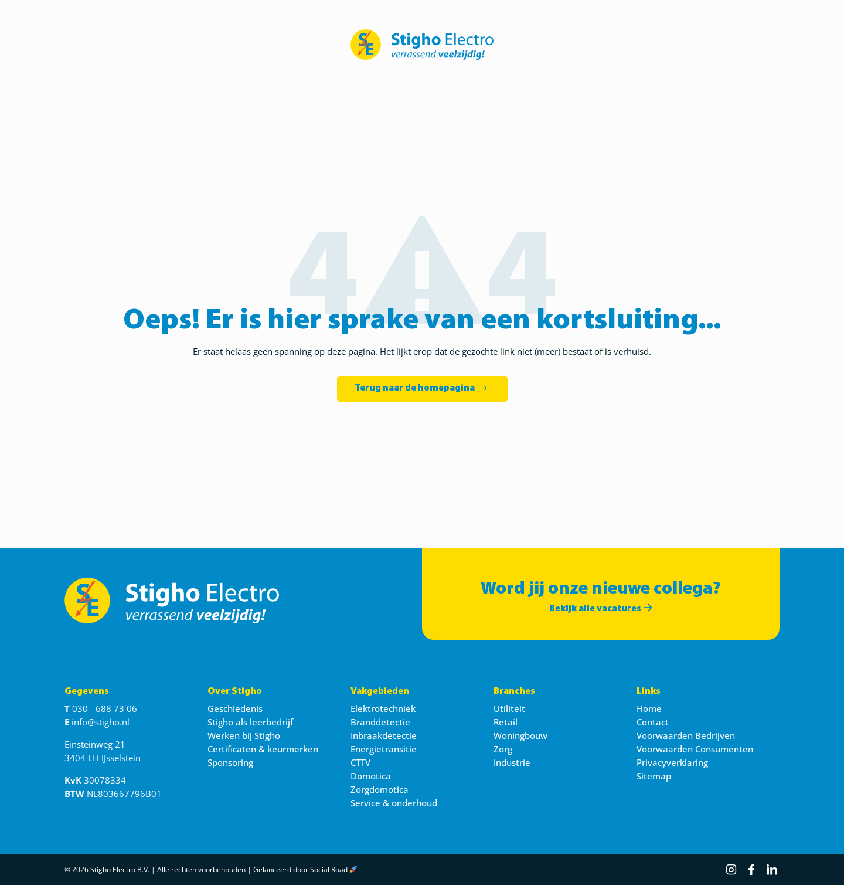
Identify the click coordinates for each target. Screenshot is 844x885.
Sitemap (654, 776)
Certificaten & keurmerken (262, 749)
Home (649, 708)
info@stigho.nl (101, 722)
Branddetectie (380, 722)
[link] (422, 44)
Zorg (503, 749)
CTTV (360, 762)
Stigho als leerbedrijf (250, 722)
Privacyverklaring (672, 762)
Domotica (370, 776)
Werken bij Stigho (243, 735)
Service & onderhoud (393, 803)
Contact (653, 722)
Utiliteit (509, 708)
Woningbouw (520, 735)
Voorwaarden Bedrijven (686, 735)
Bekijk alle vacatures (600, 608)
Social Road (329, 869)
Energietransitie (383, 749)
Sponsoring (230, 762)
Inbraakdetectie (383, 735)
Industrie (512, 762)
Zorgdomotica (379, 789)
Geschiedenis (235, 708)
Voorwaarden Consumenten (695, 749)
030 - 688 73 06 (104, 708)
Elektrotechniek (383, 708)
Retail (506, 722)
